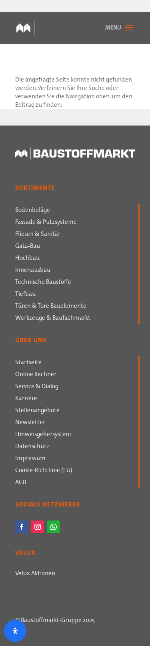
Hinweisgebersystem (43, 435)
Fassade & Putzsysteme (46, 222)
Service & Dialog (36, 387)
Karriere (26, 399)
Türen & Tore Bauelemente (50, 306)
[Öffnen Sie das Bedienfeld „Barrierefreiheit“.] (15, 631)
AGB (20, 482)
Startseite (28, 363)
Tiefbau (25, 294)
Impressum (30, 459)
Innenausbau (32, 270)
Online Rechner (35, 375)
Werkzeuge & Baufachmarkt (52, 318)
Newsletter (30, 423)
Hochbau (27, 258)
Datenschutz (32, 447)
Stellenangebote (37, 411)
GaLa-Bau (27, 246)
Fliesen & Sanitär (37, 234)
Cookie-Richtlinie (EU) (43, 471)
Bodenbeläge (32, 210)
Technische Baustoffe (43, 282)
